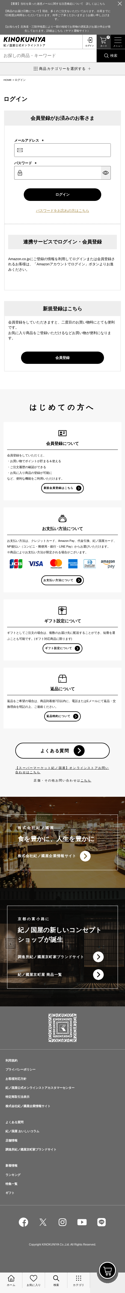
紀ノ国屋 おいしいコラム (22, 1131)
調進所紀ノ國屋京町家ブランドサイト (51, 957)
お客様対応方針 (15, 1078)
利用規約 (11, 1060)
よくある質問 (54, 750)
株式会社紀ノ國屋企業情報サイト (47, 856)
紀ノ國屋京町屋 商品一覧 (40, 975)
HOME (7, 79)
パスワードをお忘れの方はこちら (62, 211)
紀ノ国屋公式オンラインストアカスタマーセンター (40, 1087)
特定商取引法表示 (17, 1096)
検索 (113, 55)
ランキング (12, 1174)
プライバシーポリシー (20, 1069)
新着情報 (11, 1165)
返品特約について (58, 716)
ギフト (9, 1192)
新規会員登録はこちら (59, 487)
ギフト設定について (58, 648)
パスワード (25, 163)
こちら (86, 780)
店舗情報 (11, 1140)
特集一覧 (11, 1183)
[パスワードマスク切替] (106, 173)
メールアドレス (29, 140)
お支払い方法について (58, 580)
